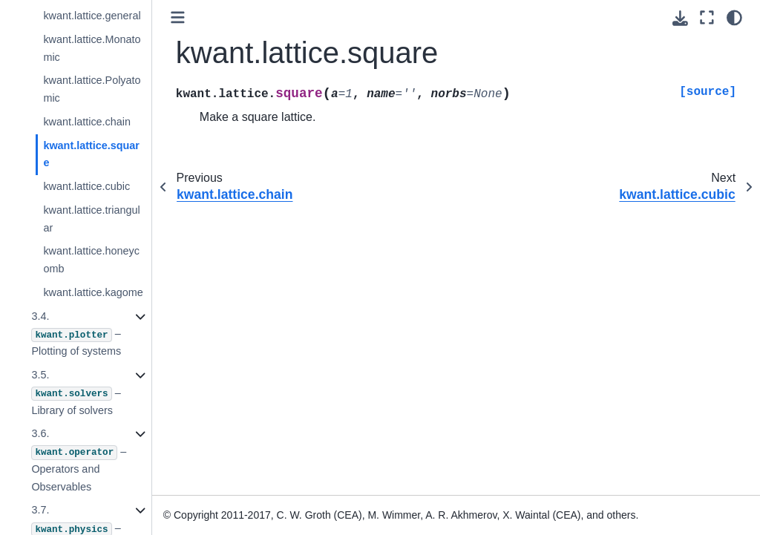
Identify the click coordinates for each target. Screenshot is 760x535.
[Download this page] (680, 18)
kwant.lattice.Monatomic (91, 48)
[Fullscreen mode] (707, 17)
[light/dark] (734, 17)
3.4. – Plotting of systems (76, 334)
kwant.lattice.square (91, 154)
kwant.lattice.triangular (91, 219)
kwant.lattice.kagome (92, 292)
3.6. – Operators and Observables (78, 459)
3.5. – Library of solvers (75, 392)
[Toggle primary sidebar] (177, 17)
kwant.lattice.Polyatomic (91, 89)
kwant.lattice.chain (87, 122)
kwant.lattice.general (91, 16)
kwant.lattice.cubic (86, 186)
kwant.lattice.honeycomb (91, 260)
